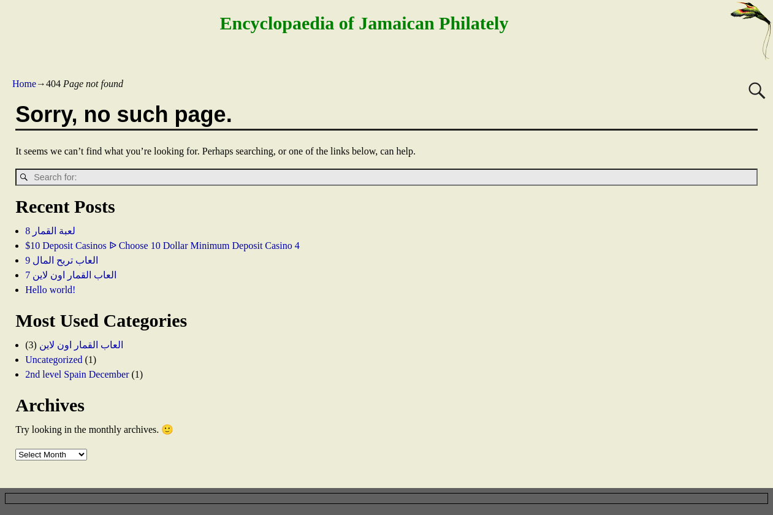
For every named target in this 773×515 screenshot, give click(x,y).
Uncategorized (53, 359)
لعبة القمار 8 (50, 231)
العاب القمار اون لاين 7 (70, 275)
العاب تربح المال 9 (61, 260)
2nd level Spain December (77, 374)
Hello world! (50, 289)
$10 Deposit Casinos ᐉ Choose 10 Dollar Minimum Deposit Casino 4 (162, 245)
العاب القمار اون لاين (81, 345)
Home (24, 83)
